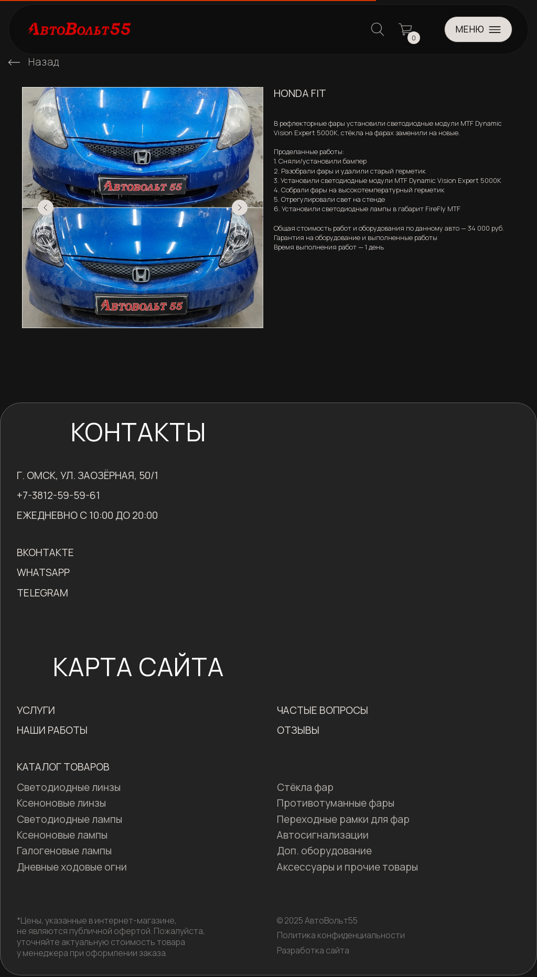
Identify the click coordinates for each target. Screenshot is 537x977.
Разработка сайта (313, 950)
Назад (43, 62)
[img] (14, 62)
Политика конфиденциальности (341, 935)
